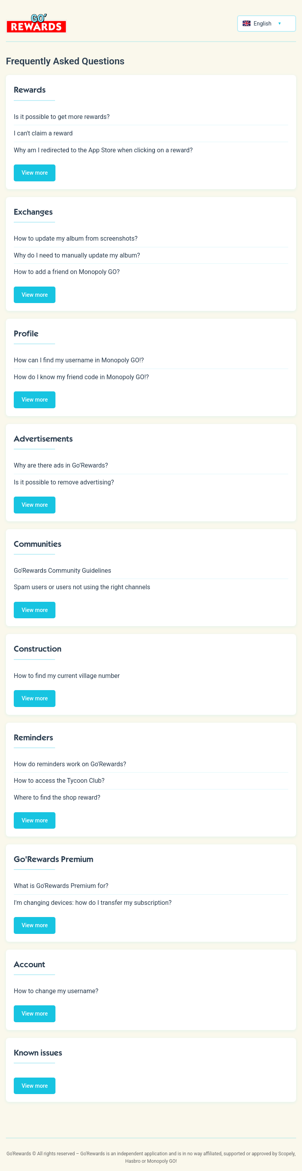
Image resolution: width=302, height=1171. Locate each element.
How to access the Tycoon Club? (59, 780)
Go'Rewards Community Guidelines (62, 570)
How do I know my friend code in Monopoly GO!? (81, 377)
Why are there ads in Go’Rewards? (61, 465)
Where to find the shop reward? (57, 797)
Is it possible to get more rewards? (62, 117)
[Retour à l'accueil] (36, 23)
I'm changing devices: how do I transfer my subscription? (92, 902)
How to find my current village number (67, 676)
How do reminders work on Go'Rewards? (70, 764)
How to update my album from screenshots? (76, 238)
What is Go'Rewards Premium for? (61, 886)
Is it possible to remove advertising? (64, 482)
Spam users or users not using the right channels (82, 587)
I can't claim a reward (43, 133)
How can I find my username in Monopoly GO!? (79, 360)
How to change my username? (56, 991)
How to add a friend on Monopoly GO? (67, 272)
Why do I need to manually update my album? (77, 255)
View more (35, 173)
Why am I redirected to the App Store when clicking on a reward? (103, 150)
